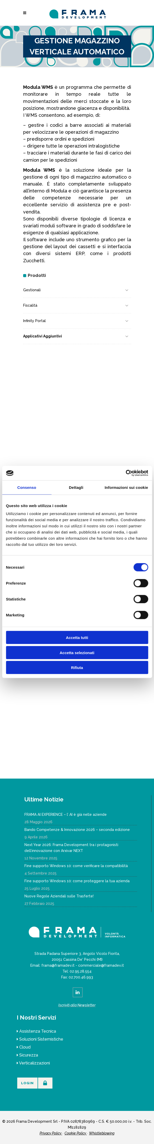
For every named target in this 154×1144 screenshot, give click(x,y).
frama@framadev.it (58, 965)
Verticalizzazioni (34, 1063)
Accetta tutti (77, 637)
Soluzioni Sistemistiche (41, 1039)
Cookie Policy (76, 1133)
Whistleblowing (101, 1133)
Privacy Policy (51, 1133)
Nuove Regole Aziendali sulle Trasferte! (59, 896)
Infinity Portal (34, 321)
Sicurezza (28, 1055)
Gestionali (32, 290)
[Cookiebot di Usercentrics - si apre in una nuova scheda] (125, 473)
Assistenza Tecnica (37, 1031)
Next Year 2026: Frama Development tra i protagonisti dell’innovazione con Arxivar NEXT (71, 848)
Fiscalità (30, 305)
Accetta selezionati (77, 652)
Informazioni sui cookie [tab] (126, 487)
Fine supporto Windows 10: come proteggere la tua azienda (77, 881)
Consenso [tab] (26, 487)
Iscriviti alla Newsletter (77, 1005)
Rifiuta (77, 667)
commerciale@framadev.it (101, 965)
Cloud (25, 1047)
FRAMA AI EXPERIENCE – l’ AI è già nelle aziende (65, 814)
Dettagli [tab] (76, 487)
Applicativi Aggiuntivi (42, 336)
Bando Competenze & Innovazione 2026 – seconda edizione (77, 830)
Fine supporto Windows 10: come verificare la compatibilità (76, 866)
